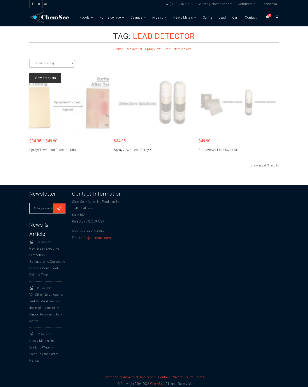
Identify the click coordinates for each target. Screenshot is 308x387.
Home (118, 49)
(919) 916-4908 (179, 4)
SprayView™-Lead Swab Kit (218, 150)
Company (111, 377)
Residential (270, 4)
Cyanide (137, 17)
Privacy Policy (182, 377)
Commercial (247, 4)
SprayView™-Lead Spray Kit (134, 150)
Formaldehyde (110, 17)
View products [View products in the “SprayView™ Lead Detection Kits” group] (45, 78)
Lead (222, 17)
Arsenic (158, 17)
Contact (251, 17)
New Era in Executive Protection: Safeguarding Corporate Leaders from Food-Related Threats (47, 262)
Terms (199, 377)
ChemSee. (157, 383)
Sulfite (207, 17)
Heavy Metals (183, 17)
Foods (85, 17)
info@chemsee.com (215, 4)
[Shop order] (51, 63)
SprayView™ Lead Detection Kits (168, 49)
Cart (235, 17)
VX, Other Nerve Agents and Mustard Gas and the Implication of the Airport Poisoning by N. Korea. (46, 308)
